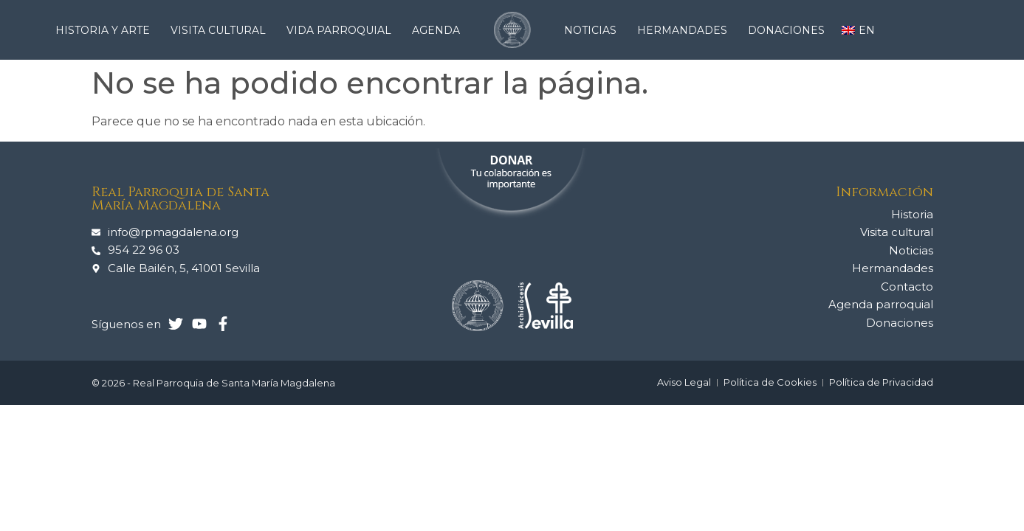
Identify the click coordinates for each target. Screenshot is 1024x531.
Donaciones (786, 30)
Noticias (594, 30)
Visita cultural (222, 30)
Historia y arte (106, 30)
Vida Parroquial (342, 30)
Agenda (436, 30)
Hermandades (686, 30)
